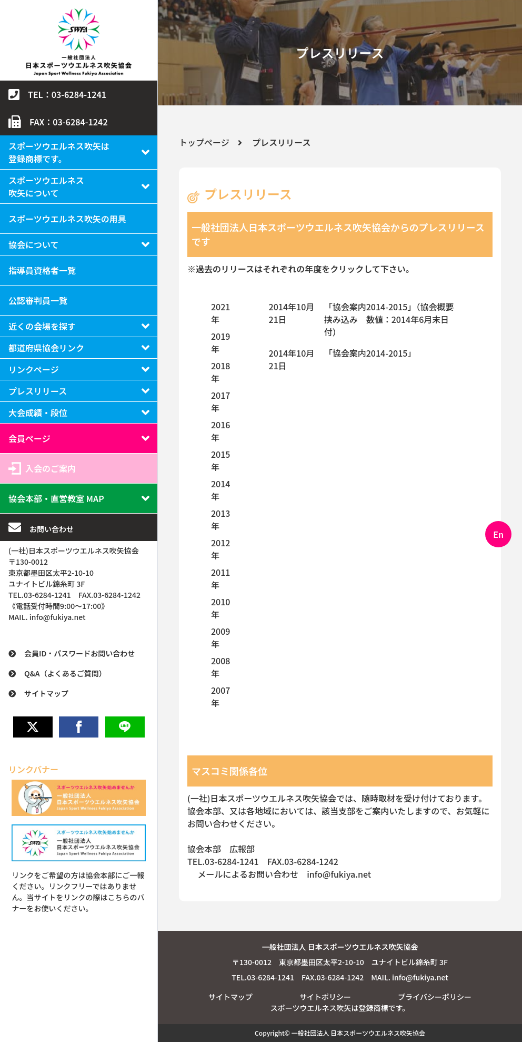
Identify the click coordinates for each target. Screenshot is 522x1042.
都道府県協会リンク (46, 347)
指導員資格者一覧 (42, 270)
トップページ (204, 142)
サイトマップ (46, 693)
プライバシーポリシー (434, 996)
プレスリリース (37, 391)
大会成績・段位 (37, 412)
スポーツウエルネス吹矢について (46, 186)
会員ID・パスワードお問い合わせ (79, 653)
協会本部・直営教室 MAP (56, 498)
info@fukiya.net (339, 874)
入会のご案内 (50, 468)
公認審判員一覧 (37, 300)
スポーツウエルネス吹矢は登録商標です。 (58, 152)
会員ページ (29, 438)
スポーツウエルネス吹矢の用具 (67, 218)
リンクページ (33, 369)
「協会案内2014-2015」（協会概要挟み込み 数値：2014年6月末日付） (389, 319)
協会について (33, 244)
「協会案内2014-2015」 (370, 353)
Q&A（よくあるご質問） (65, 673)
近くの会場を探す (42, 326)
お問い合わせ (51, 529)
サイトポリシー (325, 996)
